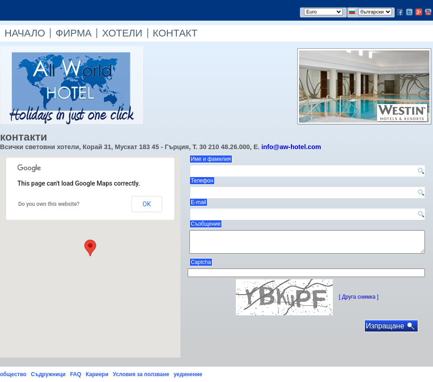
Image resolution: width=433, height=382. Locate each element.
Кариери (97, 374)
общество (13, 374)
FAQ (75, 374)
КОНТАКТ (175, 33)
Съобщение (206, 224)
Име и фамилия (211, 159)
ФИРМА (73, 33)
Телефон (202, 180)
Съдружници (48, 374)
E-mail (198, 202)
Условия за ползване (141, 374)
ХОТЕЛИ (122, 33)
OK (147, 204)
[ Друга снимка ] (358, 297)
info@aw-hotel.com (291, 146)
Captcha (201, 262)
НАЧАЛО (25, 33)
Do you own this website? (49, 204)
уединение (188, 374)
